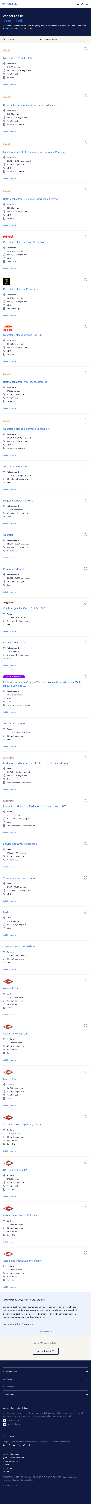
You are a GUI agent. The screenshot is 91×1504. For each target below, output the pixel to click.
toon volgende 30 (45, 1351)
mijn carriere (8, 1387)
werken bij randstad (11, 1454)
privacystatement (10, 1461)
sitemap (6, 1471)
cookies (6, 1464)
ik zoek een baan (10, 1371)
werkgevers (8, 1379)
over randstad (9, 1394)
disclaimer (7, 1468)
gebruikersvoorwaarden (13, 1457)
